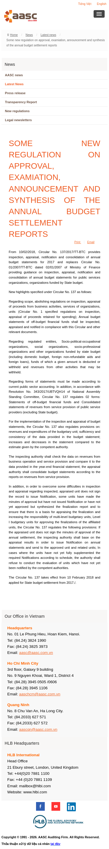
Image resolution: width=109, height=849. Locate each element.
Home (14, 35)
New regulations (17, 111)
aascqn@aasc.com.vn (38, 729)
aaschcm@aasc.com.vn (39, 694)
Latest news (48, 35)
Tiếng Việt (84, 4)
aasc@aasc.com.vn (36, 652)
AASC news (14, 75)
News (29, 35)
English (101, 4)
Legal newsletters (18, 120)
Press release (15, 93)
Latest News (14, 84)
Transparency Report (21, 102)
